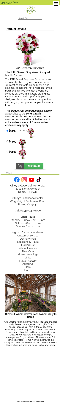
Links (28, 257)
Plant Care (28, 251)
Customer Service (27, 235)
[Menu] (56, 4)
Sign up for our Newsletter (28, 232)
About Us (27, 263)
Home (27, 270)
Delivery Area (28, 238)
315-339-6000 (10, 2)
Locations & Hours (28, 241)
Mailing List (27, 244)
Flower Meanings (28, 254)
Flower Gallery (28, 260)
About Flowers (28, 248)
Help (28, 266)
